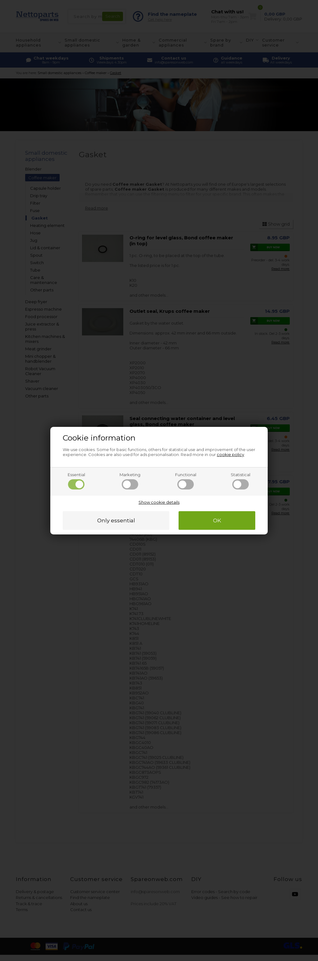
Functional (185, 480)
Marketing (130, 480)
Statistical (240, 480)
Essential (76, 480)
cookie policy (230, 454)
